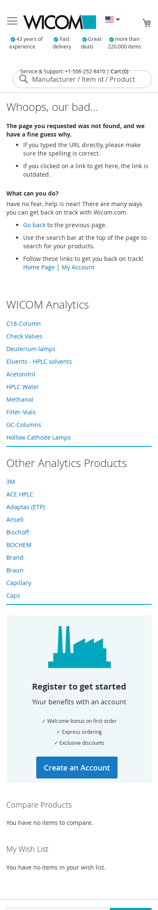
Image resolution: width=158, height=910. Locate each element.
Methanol (19, 399)
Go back (34, 225)
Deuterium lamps (31, 349)
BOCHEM (19, 545)
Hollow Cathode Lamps (38, 437)
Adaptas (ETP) (25, 507)
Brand (15, 557)
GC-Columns (23, 425)
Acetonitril (20, 374)
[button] (112, 19)
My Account (78, 267)
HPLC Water (22, 387)
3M (10, 482)
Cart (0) (120, 71)
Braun (15, 570)
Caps (13, 595)
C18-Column (23, 323)
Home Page (39, 267)
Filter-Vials (21, 412)
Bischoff (17, 532)
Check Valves (24, 336)
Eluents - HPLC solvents (39, 361)
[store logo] (59, 22)
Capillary (18, 583)
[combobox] (82, 79)
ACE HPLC (19, 494)
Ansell (15, 519)
